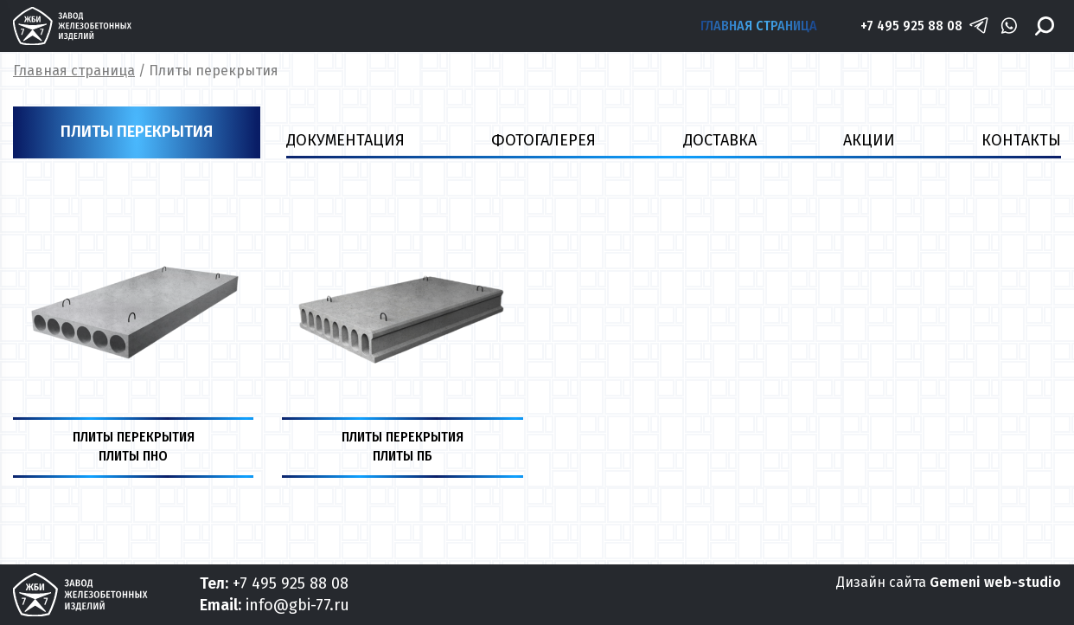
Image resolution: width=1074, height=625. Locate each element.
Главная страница (758, 25)
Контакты (1021, 140)
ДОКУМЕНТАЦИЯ (345, 140)
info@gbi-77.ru (297, 605)
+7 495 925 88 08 (911, 25)
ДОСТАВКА (720, 140)
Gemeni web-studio (995, 582)
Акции (869, 140)
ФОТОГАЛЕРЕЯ (543, 140)
